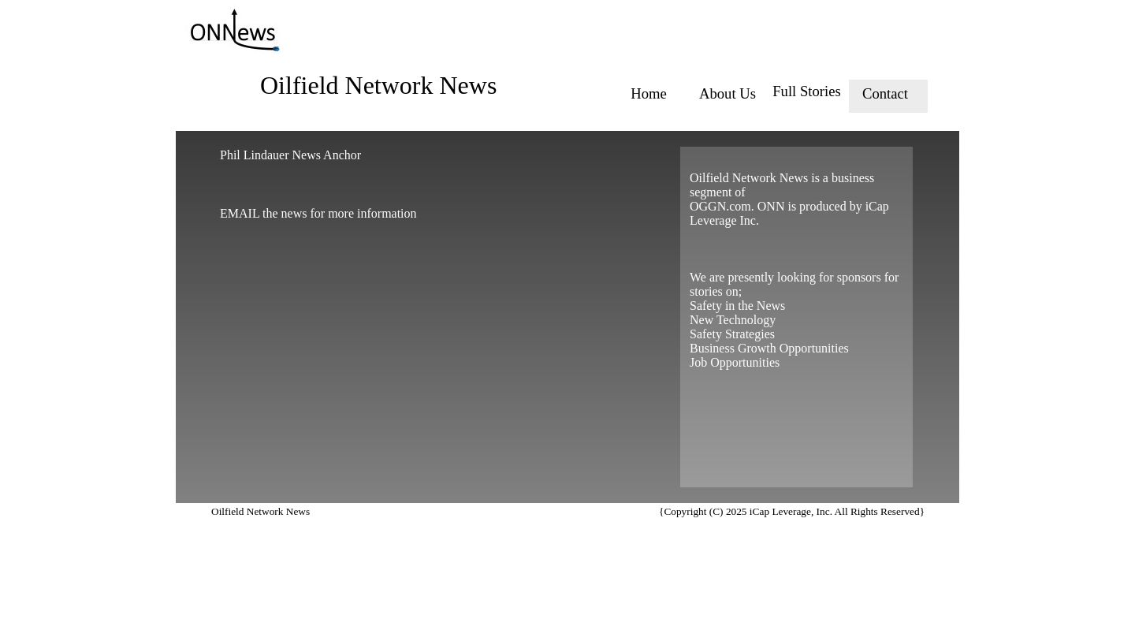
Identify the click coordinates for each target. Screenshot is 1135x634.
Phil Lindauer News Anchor (290, 155)
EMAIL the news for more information (318, 213)
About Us (727, 93)
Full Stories (806, 91)
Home (649, 93)
